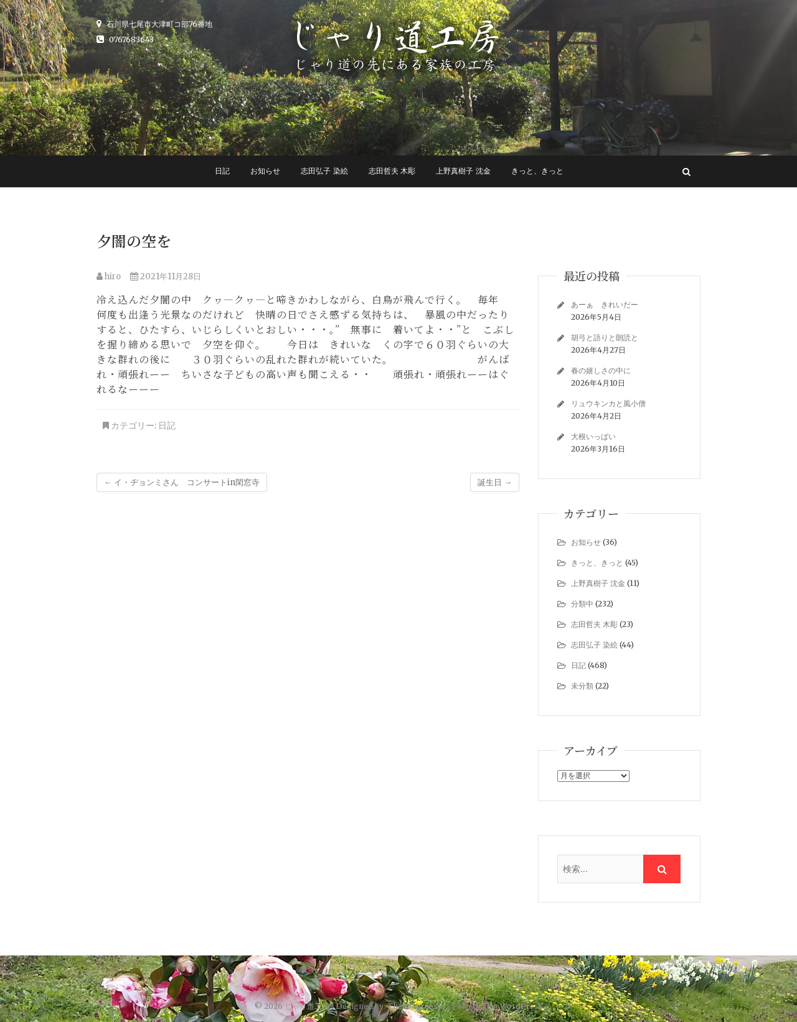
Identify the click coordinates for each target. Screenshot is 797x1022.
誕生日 (495, 482)
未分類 (582, 685)
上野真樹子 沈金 (463, 171)
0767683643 (125, 39)
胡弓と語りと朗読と (608, 337)
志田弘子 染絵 (324, 171)
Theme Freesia (416, 1006)
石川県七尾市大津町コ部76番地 (154, 24)
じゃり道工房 (307, 1006)
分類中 (582, 603)
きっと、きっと (537, 171)
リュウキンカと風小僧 (608, 403)
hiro (109, 276)
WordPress (521, 1006)
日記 (222, 171)
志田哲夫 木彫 (392, 171)
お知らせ (265, 171)
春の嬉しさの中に (601, 370)
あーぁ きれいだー (604, 304)
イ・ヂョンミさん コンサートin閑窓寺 (182, 482)
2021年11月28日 (165, 276)
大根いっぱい (593, 436)
